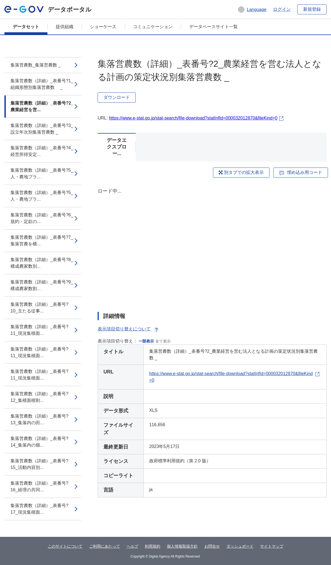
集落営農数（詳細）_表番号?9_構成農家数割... (41, 285)
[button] (251, 9)
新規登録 (312, 9)
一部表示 (146, 341)
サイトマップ (271, 546)
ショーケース (103, 26)
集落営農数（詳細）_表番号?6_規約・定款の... (41, 218)
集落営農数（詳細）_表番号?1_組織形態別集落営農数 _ (41, 84)
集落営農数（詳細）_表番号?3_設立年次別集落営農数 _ (41, 128)
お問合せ (212, 546)
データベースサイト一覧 (213, 26)
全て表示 (163, 341)
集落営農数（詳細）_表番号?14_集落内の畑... (39, 441)
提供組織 (64, 26)
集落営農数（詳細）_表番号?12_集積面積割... (39, 397)
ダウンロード (116, 97)
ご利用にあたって (104, 546)
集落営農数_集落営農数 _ (35, 65)
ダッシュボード (239, 546)
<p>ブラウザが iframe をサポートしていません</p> (212, 245)
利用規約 (152, 546)
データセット (26, 26)
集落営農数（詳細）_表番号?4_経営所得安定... (41, 151)
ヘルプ (132, 546)
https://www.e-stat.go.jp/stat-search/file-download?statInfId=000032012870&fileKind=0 (193, 118)
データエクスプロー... (117, 146)
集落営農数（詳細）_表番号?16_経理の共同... (39, 486)
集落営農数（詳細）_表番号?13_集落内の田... (39, 419)
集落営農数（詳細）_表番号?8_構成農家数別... (41, 263)
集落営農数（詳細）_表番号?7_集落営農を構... (41, 240)
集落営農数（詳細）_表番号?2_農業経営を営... (41, 106)
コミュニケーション (153, 26)
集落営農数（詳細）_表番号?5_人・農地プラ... (41, 173)
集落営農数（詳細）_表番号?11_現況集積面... (39, 330)
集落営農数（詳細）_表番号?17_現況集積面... (39, 508)
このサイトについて (65, 546)
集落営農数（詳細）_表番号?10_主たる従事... (39, 307)
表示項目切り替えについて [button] (128, 329)
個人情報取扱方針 (182, 546)
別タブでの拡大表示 (241, 172)
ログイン (282, 9)
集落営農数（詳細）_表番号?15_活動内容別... (39, 464)
